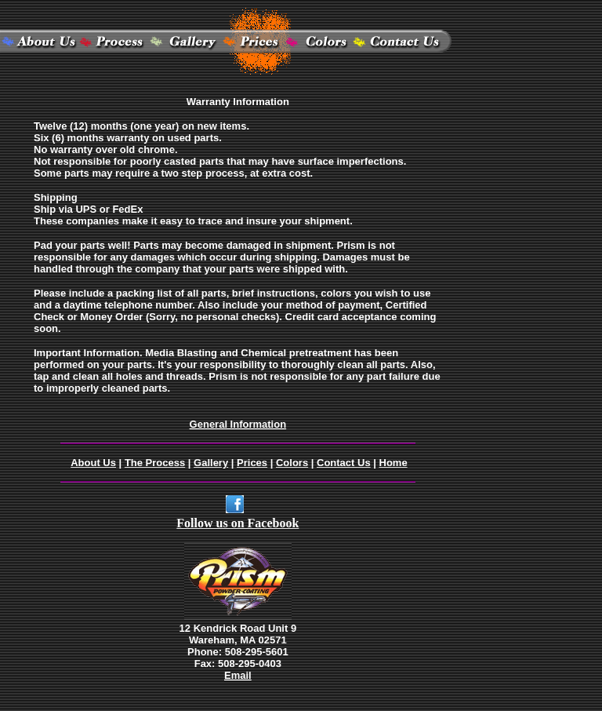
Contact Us (344, 463)
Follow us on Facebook (237, 523)
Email (238, 675)
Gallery (211, 463)
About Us (93, 463)
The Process (155, 463)
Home (393, 463)
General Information (238, 424)
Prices (252, 463)
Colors (292, 463)
